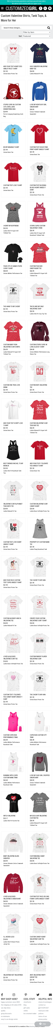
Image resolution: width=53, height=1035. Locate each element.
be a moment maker (30, 1014)
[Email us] (50, 995)
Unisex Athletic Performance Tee (12, 273)
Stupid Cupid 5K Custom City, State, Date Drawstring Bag (12, 107)
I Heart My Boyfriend (11, 226)
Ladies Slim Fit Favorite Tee (11, 821)
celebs (26, 1011)
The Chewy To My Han (38, 580)
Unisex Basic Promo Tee (10, 73)
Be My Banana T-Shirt (11, 147)
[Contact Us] (41, 8)
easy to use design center (9, 1019)
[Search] (45, 8)
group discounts (6, 1014)
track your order (43, 1011)
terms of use (42, 1016)
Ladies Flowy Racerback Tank (38, 549)
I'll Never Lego (8, 937)
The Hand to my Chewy (11, 306)
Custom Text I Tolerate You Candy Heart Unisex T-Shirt (13, 697)
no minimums (5, 1016)
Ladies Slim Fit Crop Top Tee (38, 314)
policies (41, 1014)
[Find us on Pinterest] (26, 995)
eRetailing (32, 1026)
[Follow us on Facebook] (2, 995)
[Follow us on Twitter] (37, 995)
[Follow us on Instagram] (14, 995)
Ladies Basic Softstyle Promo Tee (39, 511)
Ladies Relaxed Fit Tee (36, 73)
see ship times (5, 1008)
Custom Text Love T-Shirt (12, 185)
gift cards (27, 1008)
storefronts (27, 1002)
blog (25, 1005)
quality (3, 1011)
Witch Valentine (9, 816)
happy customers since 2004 (10, 1002)
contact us (42, 1005)
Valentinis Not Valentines (13, 975)
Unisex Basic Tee (8, 152)
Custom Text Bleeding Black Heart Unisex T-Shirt (38, 187)
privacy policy (42, 1019)
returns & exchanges (45, 1002)
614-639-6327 (43, 1008)
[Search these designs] (26, 28)
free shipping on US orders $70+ (11, 1005)
